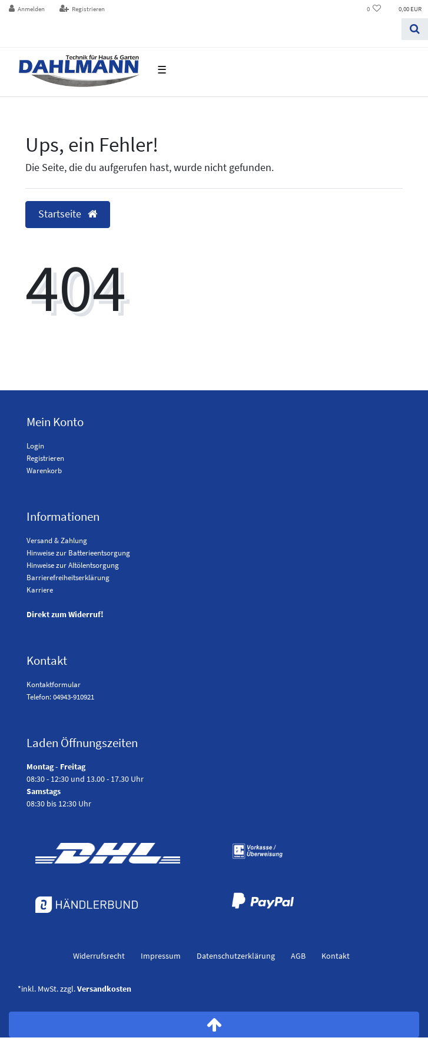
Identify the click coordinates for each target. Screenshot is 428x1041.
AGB (298, 955)
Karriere (39, 589)
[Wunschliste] (374, 9)
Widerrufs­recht (99, 955)
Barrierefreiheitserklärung (68, 577)
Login (35, 445)
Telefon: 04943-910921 (60, 696)
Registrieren (45, 458)
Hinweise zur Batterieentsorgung (78, 552)
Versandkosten (104, 988)
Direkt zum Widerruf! (65, 614)
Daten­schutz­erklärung (236, 955)
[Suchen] (415, 29)
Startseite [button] (67, 213)
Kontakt (335, 955)
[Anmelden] (27, 9)
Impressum (161, 955)
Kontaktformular (53, 684)
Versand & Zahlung (56, 540)
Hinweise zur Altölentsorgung (72, 565)
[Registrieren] (81, 9)
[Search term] (201, 29)
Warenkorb (44, 470)
